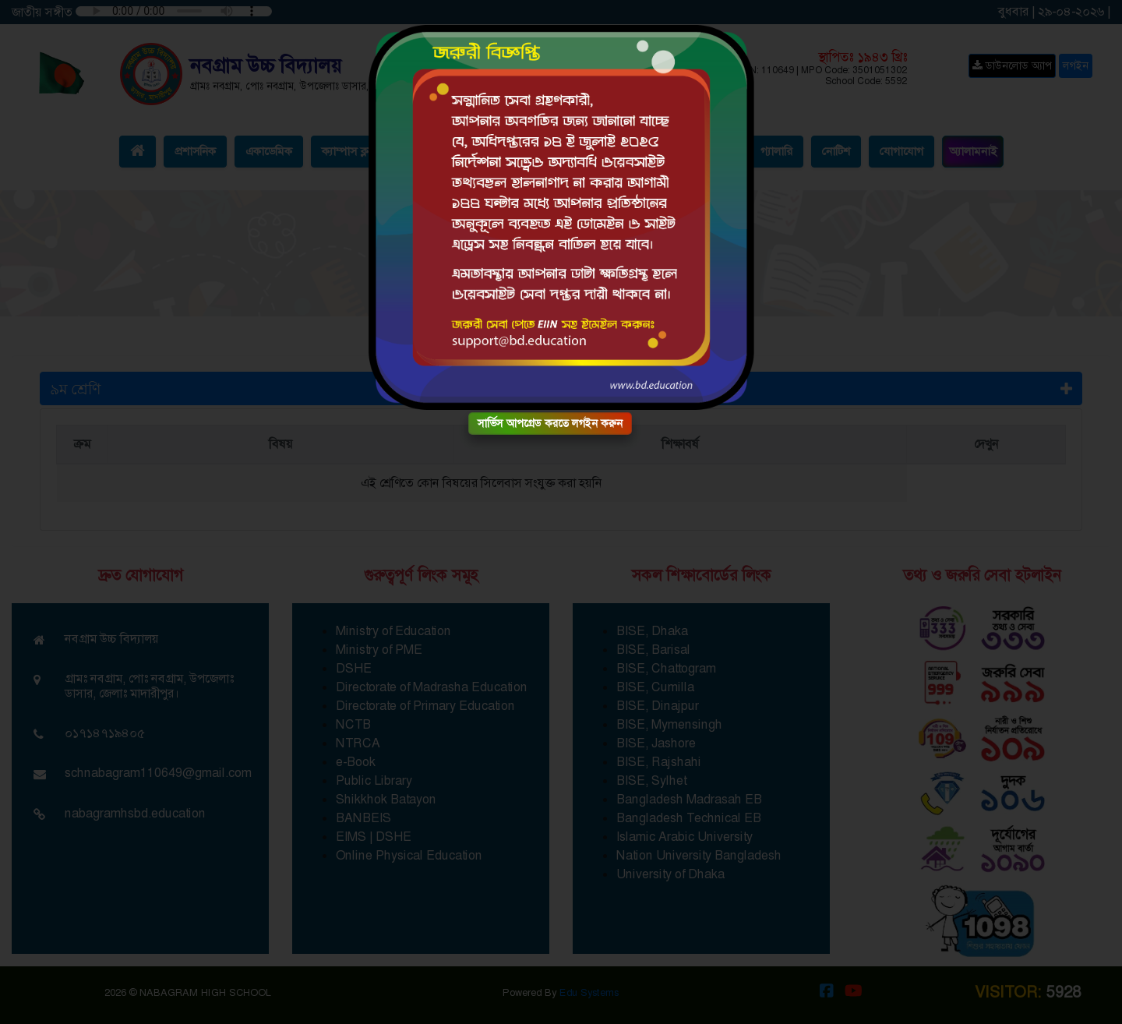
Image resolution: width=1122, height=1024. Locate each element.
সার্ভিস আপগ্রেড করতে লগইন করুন (550, 423)
